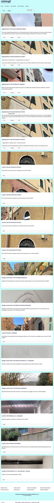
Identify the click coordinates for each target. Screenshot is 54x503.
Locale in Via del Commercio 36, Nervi (11, 250)
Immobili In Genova (4, 487)
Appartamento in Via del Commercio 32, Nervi (13, 56)
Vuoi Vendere (13, 6)
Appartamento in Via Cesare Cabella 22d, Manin (14, 29)
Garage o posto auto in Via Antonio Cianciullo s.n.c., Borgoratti (18, 360)
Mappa (9, 10)
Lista (4, 10)
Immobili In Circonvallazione (31, 487)
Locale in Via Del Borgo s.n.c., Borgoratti (12, 416)
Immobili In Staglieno (30, 489)
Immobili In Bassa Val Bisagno (45, 487)
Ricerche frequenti (5, 485)
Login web (3, 502)
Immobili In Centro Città (5, 489)
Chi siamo (7, 6)
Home (2, 6)
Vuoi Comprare (21, 6)
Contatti (27, 6)
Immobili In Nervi (16, 489)
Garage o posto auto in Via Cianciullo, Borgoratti (14, 388)
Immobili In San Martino (44, 489)
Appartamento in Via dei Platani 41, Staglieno (13, 84)
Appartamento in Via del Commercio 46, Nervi (13, 111)
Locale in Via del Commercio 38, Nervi (11, 167)
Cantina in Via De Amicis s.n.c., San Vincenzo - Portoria (16, 471)
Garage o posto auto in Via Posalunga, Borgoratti (14, 277)
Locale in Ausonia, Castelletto (9, 333)
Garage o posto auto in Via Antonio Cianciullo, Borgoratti (16, 305)
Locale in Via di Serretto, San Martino (11, 443)
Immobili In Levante (17, 487)
